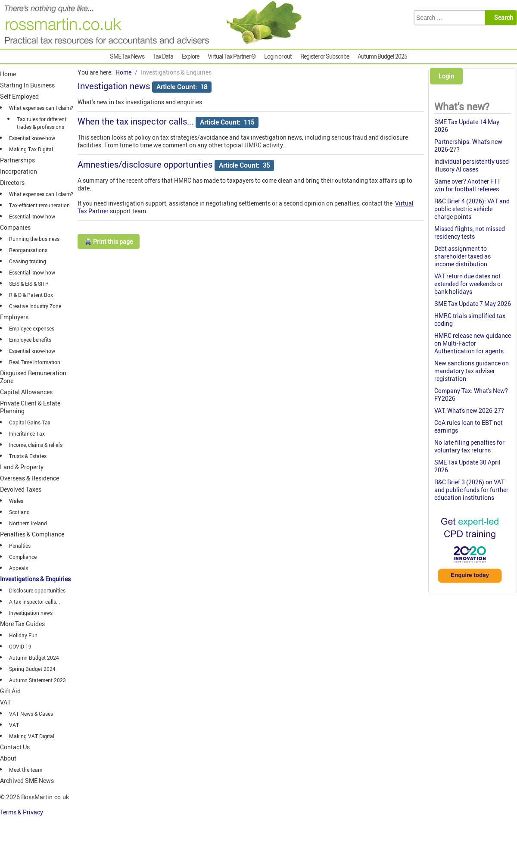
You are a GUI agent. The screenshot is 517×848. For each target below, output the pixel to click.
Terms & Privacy (22, 812)
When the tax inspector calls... (135, 121)
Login (446, 76)
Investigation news (114, 86)
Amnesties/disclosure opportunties (145, 164)
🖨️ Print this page (108, 241)
